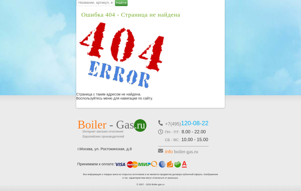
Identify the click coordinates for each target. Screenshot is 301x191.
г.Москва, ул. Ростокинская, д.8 (105, 149)
